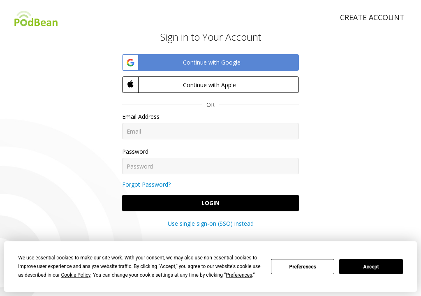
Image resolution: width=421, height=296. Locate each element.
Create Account (372, 17)
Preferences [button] (239, 275)
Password (135, 151)
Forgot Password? (146, 184)
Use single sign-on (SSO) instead (211, 223)
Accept (371, 267)
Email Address (141, 116)
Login (210, 203)
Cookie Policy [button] (75, 275)
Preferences (302, 267)
